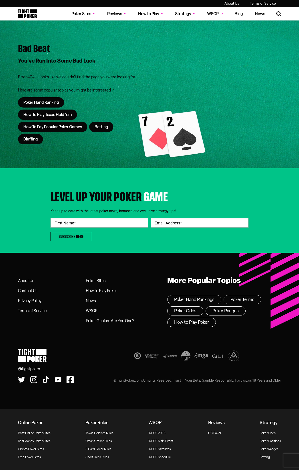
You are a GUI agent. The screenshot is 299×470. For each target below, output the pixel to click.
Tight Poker (27, 13)
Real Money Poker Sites (34, 441)
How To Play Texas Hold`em (47, 114)
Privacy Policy (30, 300)
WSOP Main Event (160, 441)
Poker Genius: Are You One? (110, 320)
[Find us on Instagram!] (33, 379)
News (260, 13)
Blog (239, 13)
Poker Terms (242, 299)
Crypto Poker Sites (31, 449)
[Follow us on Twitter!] (21, 379)
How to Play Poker (101, 290)
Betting (101, 126)
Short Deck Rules (97, 457)
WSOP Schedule (159, 457)
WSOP (91, 310)
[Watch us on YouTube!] (58, 379)
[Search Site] (278, 13)
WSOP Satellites (159, 449)
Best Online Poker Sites (34, 433)
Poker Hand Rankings (194, 299)
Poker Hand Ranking (41, 102)
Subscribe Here (71, 236)
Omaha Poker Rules (98, 441)
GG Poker (214, 433)
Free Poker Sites (29, 457)
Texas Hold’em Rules (99, 433)
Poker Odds (185, 310)
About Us (231, 3)
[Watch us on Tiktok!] (45, 379)
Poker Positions (270, 441)
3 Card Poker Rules (98, 449)
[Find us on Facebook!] (70, 379)
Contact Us (28, 290)
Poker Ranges (225, 310)
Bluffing (30, 139)
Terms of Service (263, 3)
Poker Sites (96, 280)
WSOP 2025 (157, 433)
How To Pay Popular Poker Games (52, 126)
